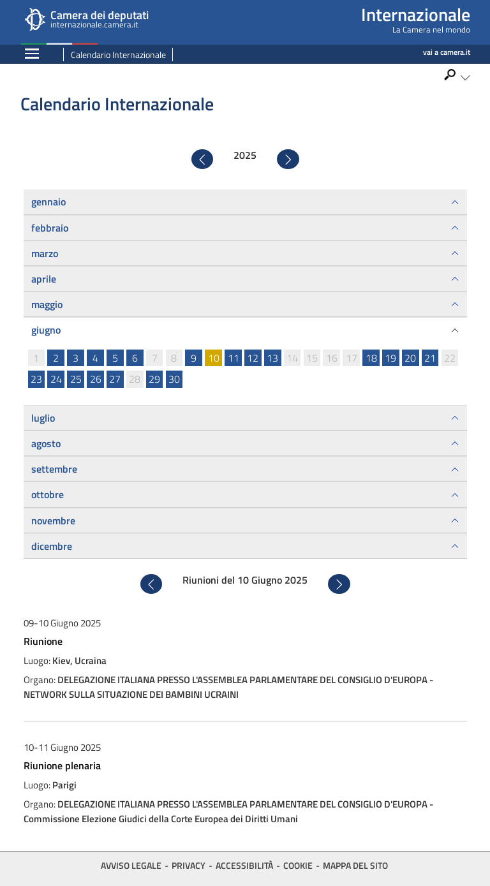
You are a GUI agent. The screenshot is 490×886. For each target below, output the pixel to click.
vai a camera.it (446, 52)
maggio (47, 304)
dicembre (51, 546)
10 (213, 357)
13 (272, 357)
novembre (53, 520)
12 (252, 357)
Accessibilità (244, 865)
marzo (44, 253)
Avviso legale (131, 865)
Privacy (188, 865)
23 (36, 379)
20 (410, 357)
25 (76, 379)
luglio (43, 417)
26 (95, 379)
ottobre (47, 494)
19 (390, 357)
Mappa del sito (355, 865)
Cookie (298, 865)
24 (56, 379)
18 (371, 357)
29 (154, 379)
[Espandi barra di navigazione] (32, 54)
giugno (46, 329)
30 (174, 379)
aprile (43, 278)
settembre (54, 468)
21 (430, 357)
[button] (456, 77)
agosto (46, 443)
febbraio (49, 227)
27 (115, 379)
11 (233, 357)
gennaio (48, 201)
